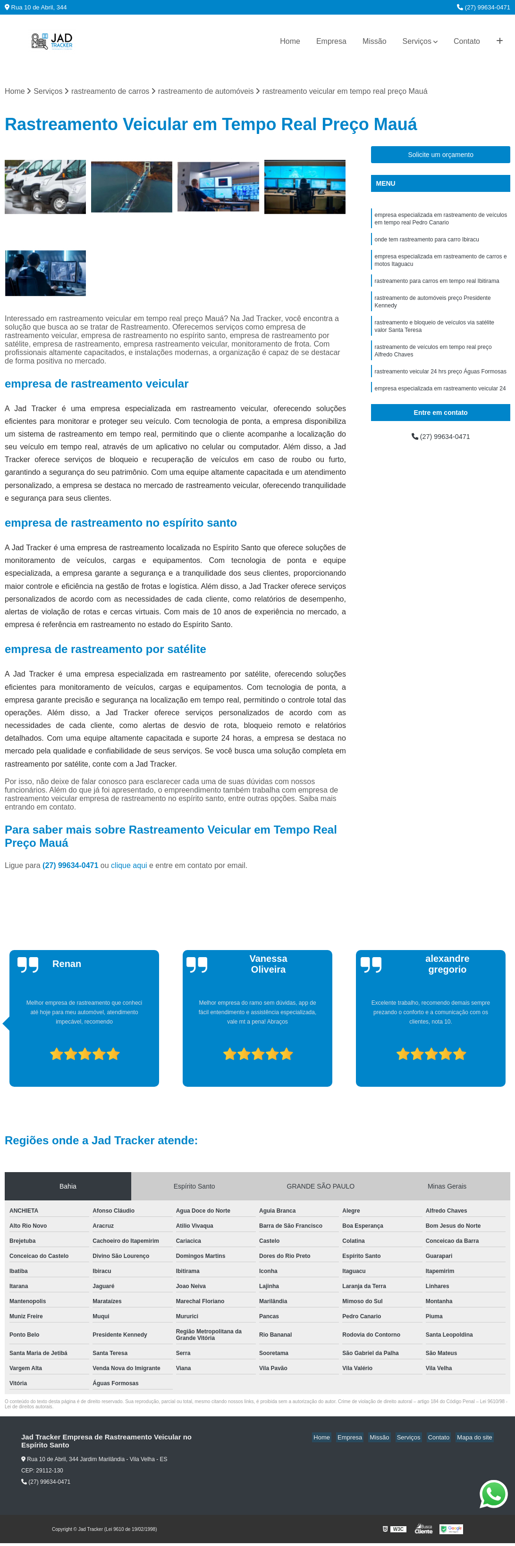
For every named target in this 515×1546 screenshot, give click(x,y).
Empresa (331, 41)
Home (290, 41)
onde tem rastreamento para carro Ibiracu (426, 243)
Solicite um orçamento (440, 155)
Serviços (417, 41)
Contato (467, 41)
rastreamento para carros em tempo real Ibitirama (436, 287)
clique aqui (129, 866)
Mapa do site (475, 1438)
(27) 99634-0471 (483, 7)
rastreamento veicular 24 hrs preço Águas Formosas (440, 384)
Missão (375, 41)
